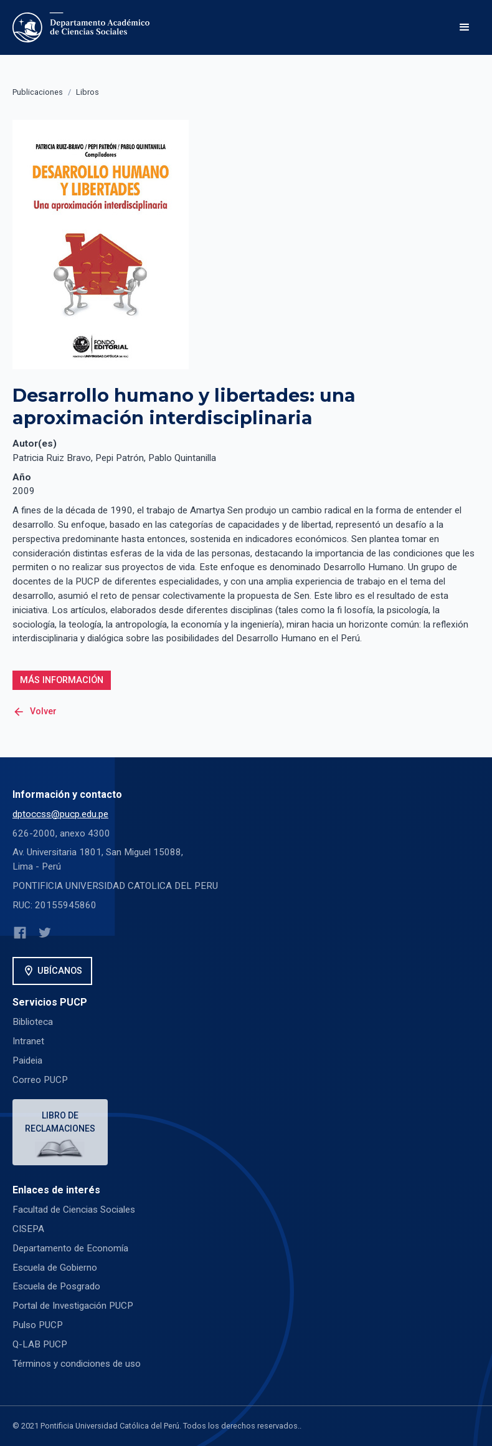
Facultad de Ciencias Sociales (73, 1209)
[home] (83, 27)
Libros (87, 92)
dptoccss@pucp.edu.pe (60, 814)
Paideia (27, 1060)
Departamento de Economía (70, 1248)
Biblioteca (32, 1021)
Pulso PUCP (37, 1325)
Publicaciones (37, 92)
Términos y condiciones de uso (76, 1363)
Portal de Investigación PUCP (72, 1305)
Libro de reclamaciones (60, 1121)
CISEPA (28, 1229)
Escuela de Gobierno (54, 1267)
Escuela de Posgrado (56, 1286)
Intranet (28, 1041)
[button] (465, 27)
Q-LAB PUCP (39, 1344)
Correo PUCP (40, 1079)
